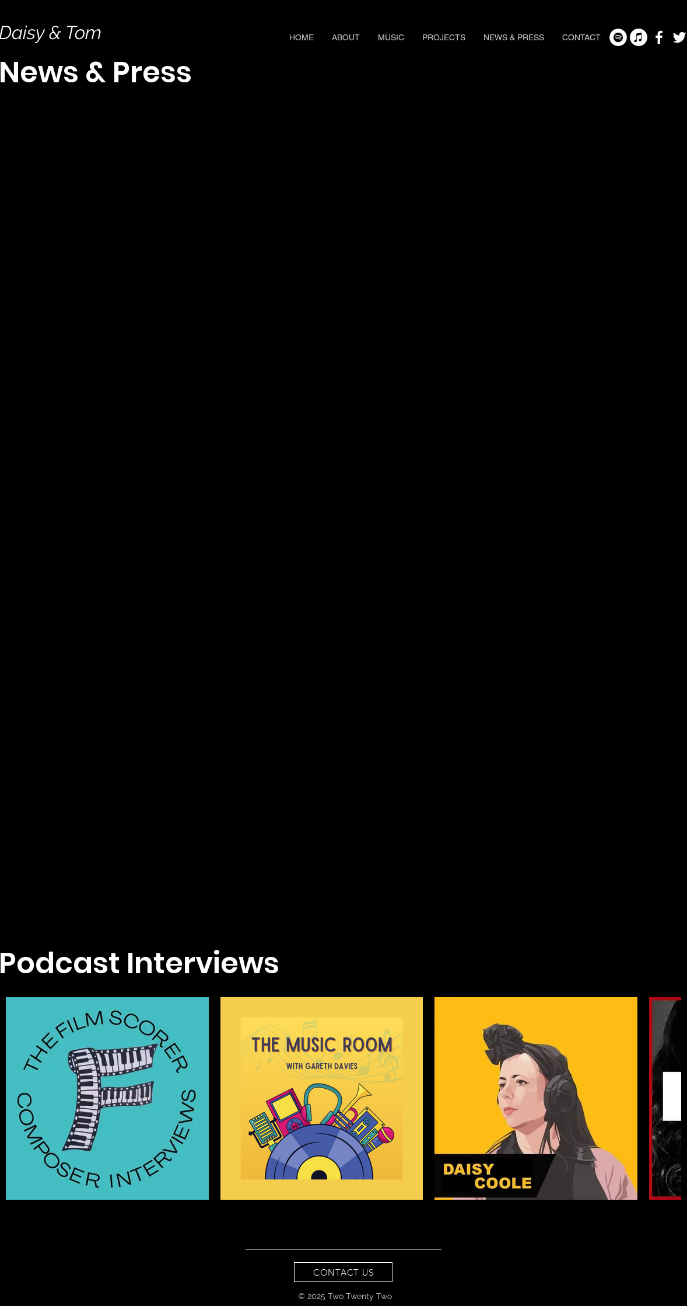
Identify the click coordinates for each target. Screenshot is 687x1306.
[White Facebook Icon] (659, 37)
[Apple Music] (638, 37)
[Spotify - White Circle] (618, 37)
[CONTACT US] (343, 1272)
